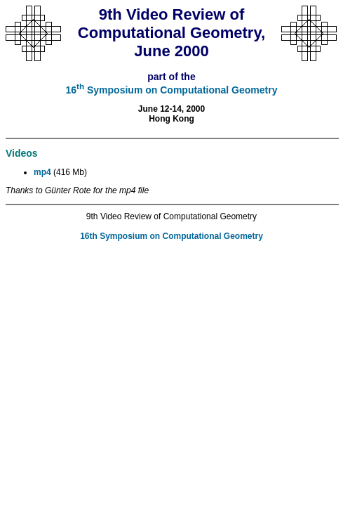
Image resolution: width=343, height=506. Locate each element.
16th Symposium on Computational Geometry (171, 236)
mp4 (42, 172)
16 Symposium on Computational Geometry (172, 90)
